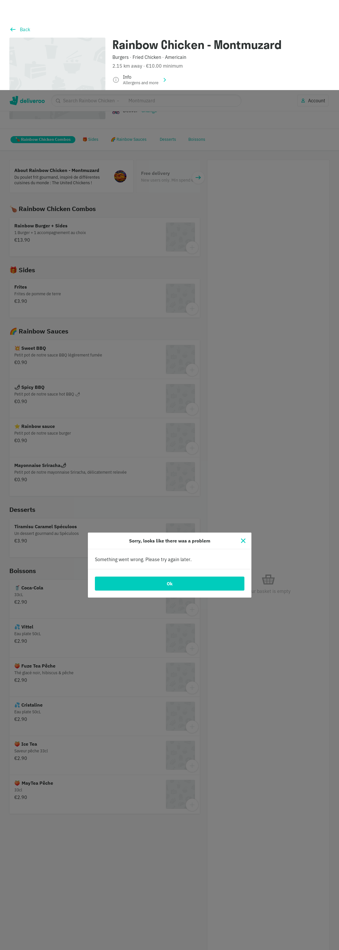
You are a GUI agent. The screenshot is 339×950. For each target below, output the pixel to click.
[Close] (243, 450)
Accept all (287, 923)
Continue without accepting (308, 904)
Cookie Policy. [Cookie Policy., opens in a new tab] (123, 944)
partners (135, 916)
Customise (245, 923)
